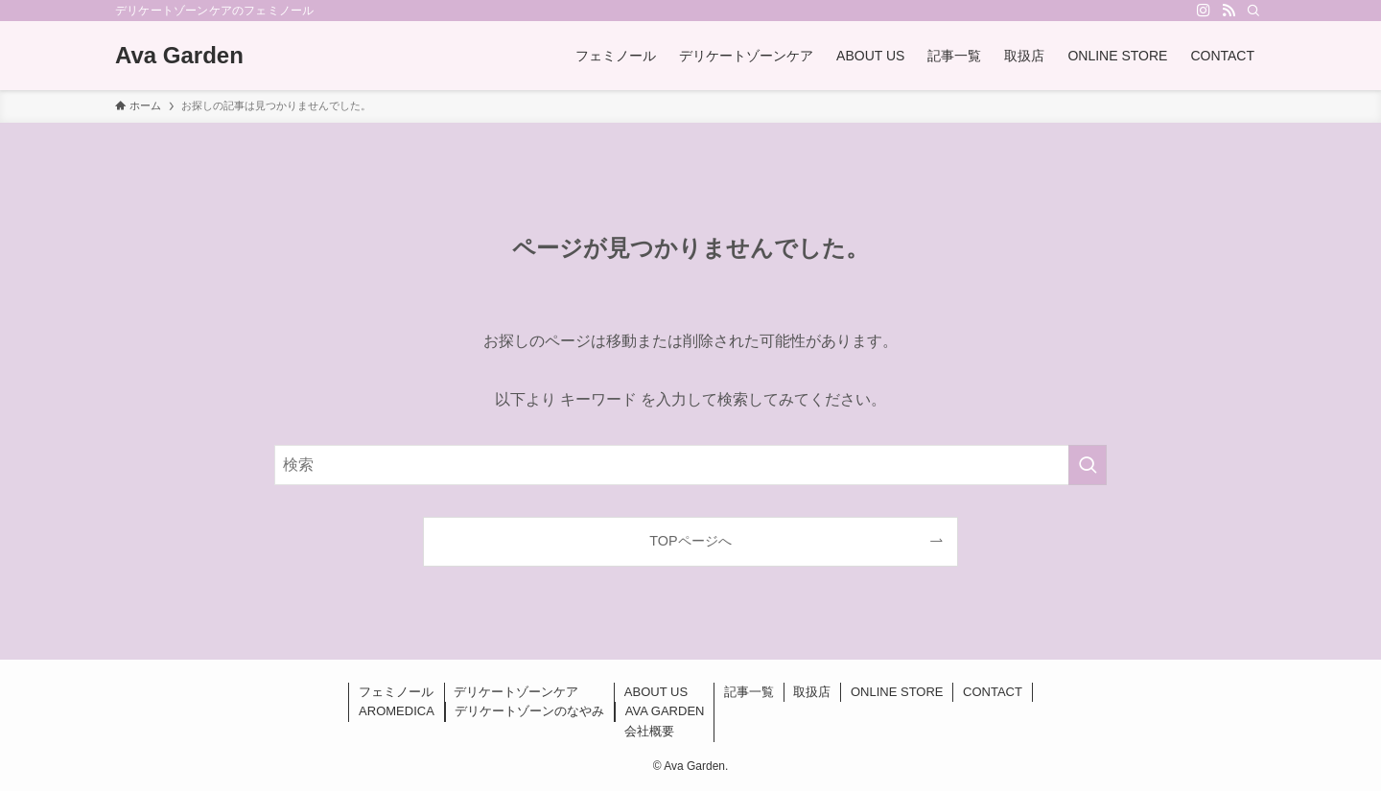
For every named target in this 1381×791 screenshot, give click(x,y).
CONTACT (992, 692)
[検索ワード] (690, 465)
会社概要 (649, 731)
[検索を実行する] (1087, 465)
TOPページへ (690, 540)
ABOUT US (656, 692)
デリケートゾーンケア (516, 692)
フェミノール (396, 692)
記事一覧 (749, 692)
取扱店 (812, 692)
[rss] (1228, 10)
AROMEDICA (396, 711)
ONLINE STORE (897, 692)
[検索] (1253, 10)
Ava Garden (179, 55)
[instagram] (1203, 10)
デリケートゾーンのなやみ (529, 711)
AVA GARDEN (665, 711)
